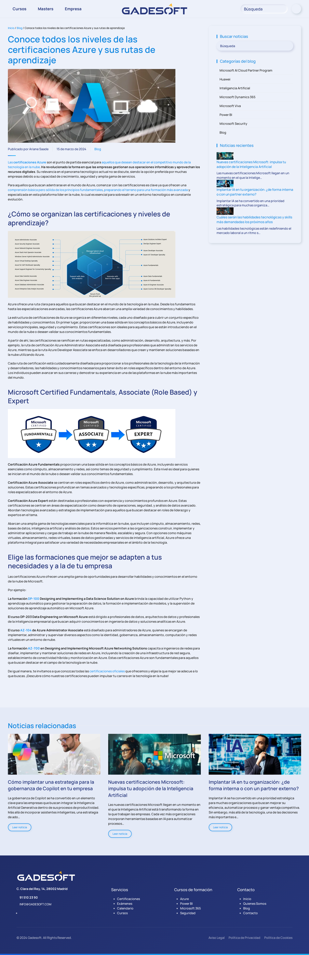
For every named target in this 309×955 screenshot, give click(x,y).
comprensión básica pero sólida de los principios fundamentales (55, 190)
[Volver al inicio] (154, 9)
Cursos (19, 8)
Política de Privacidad (244, 937)
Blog (19, 28)
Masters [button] (45, 8)
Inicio (11, 28)
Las (27, 162)
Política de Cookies (278, 937)
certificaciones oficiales (107, 671)
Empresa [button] (73, 8)
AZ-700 (34, 648)
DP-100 (33, 598)
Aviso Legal (216, 937)
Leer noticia (19, 827)
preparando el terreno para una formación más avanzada (146, 190)
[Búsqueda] (264, 9)
